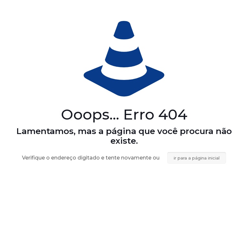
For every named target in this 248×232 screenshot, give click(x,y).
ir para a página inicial (197, 157)
